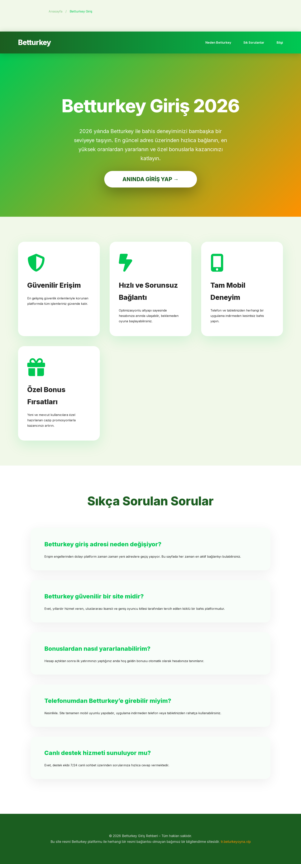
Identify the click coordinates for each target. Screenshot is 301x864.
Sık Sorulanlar (253, 42)
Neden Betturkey (218, 42)
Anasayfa (55, 11)
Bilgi (280, 42)
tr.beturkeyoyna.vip (236, 842)
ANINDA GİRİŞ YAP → (150, 179)
